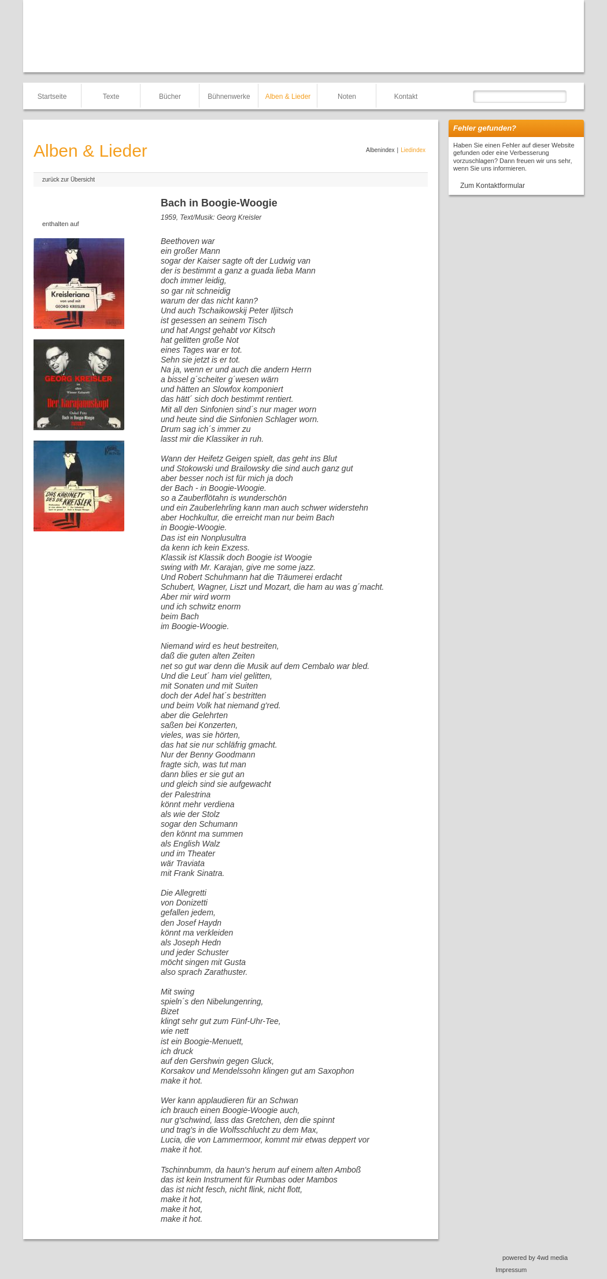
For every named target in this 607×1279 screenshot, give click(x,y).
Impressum (511, 1269)
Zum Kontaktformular (492, 186)
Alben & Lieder (288, 97)
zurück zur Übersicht (68, 179)
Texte (111, 97)
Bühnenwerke (229, 97)
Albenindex (380, 150)
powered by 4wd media (535, 1257)
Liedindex (413, 150)
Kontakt (406, 97)
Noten (347, 97)
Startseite (52, 97)
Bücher (170, 97)
